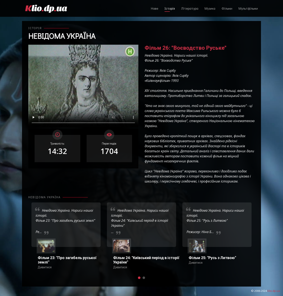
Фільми (227, 8)
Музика (210, 8)
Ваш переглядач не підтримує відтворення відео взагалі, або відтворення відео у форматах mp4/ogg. (83, 86)
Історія (170, 8)
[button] (139, 277)
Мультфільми (248, 8)
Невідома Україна (61, 36)
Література (189, 8)
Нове (154, 8)
